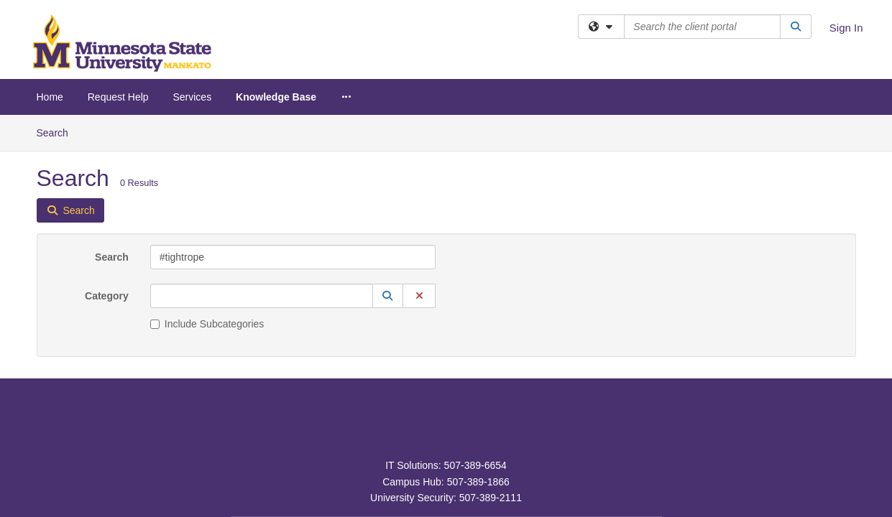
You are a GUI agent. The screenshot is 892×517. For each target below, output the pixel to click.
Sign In (846, 28)
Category (107, 181)
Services (192, 97)
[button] (388, 181)
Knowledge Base (276, 97)
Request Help (118, 97)
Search (112, 142)
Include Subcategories (207, 209)
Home (50, 97)
